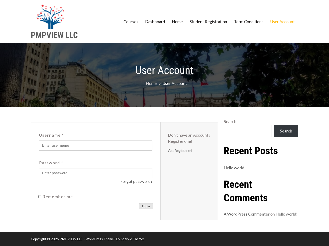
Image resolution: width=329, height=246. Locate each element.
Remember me (55, 196)
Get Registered (180, 150)
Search (230, 121)
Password (51, 162)
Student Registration (208, 21)
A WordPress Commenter (247, 214)
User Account (282, 21)
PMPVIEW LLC (54, 35)
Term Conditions (248, 21)
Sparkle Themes (133, 239)
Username (51, 135)
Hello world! (235, 167)
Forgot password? (136, 181)
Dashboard (155, 21)
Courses (130, 21)
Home (177, 21)
